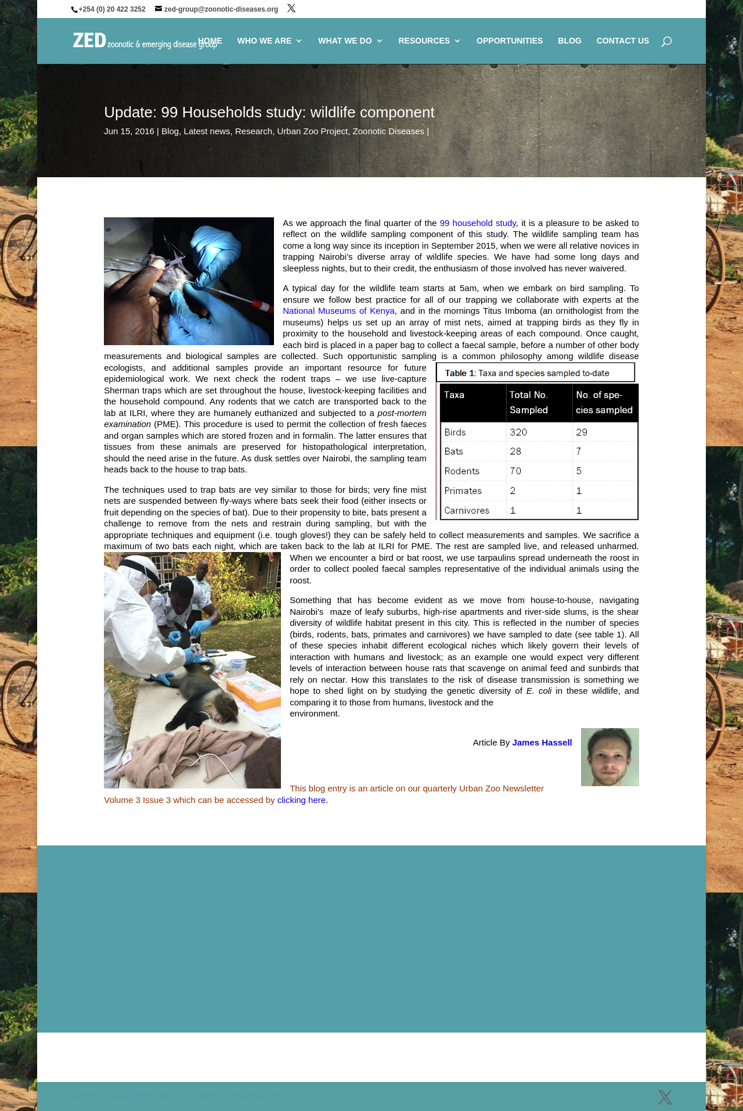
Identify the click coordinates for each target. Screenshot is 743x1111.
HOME (210, 41)
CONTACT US (623, 41)
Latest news (207, 131)
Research (253, 131)
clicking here (301, 800)
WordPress (267, 1096)
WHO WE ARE (264, 41)
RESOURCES (424, 41)
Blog (170, 131)
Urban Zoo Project (312, 131)
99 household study (478, 223)
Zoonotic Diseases (388, 131)
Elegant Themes (154, 1096)
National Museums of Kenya (339, 311)
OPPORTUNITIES (510, 41)
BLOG (569, 41)
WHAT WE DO (345, 41)
